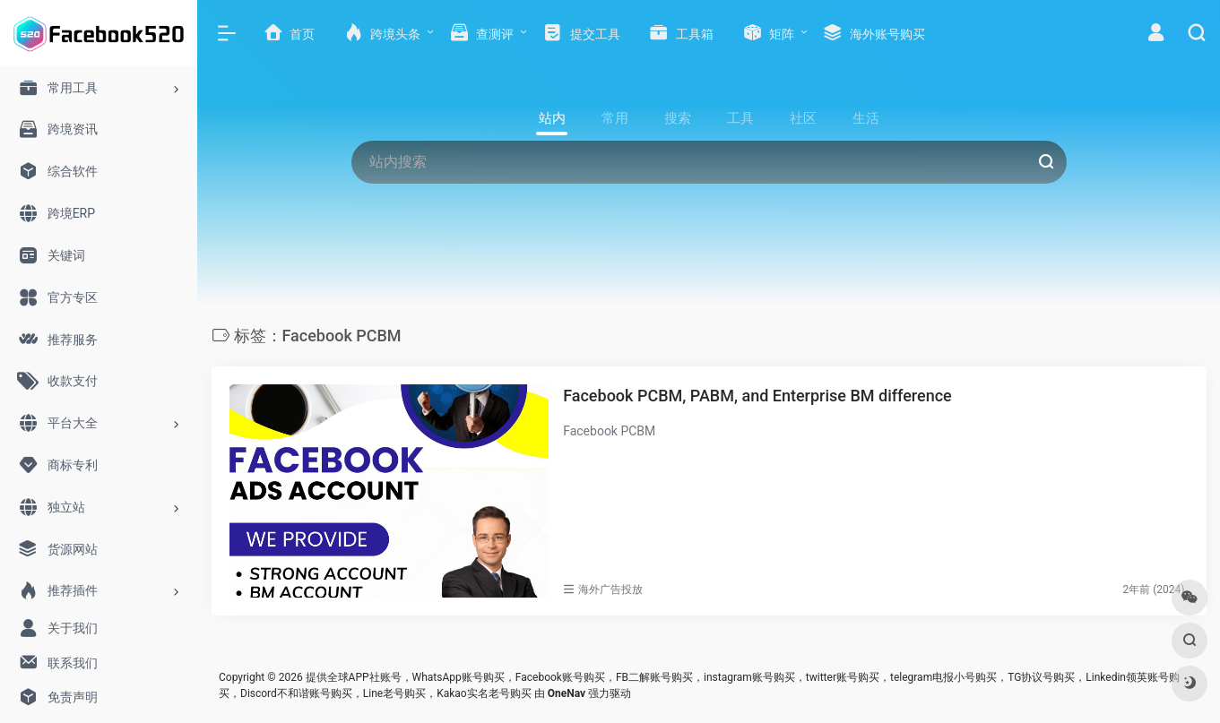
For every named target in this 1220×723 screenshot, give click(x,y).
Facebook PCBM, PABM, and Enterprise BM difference (757, 395)
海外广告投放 (610, 589)
